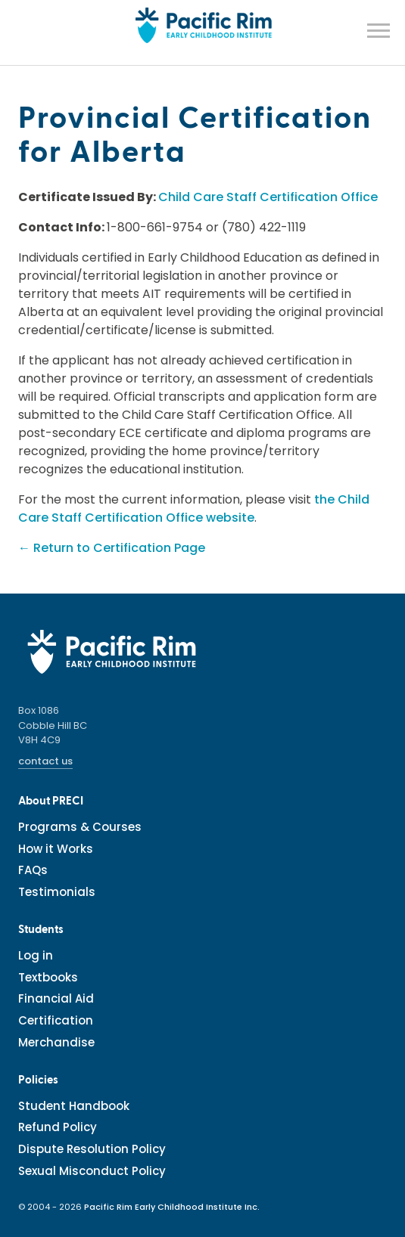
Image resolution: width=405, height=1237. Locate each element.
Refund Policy (57, 1127)
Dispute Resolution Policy (92, 1149)
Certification (55, 1020)
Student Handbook (73, 1106)
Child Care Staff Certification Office (268, 197)
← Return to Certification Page (111, 547)
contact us (45, 761)
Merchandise (56, 1042)
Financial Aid (56, 998)
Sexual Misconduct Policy (92, 1171)
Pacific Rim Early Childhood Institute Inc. (172, 1207)
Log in (35, 955)
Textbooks (48, 977)
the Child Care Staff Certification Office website (193, 508)
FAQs (33, 870)
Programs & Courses (80, 827)
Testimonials (56, 892)
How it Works (55, 849)
